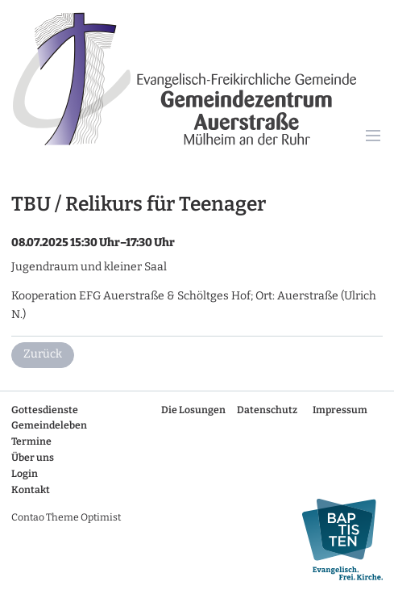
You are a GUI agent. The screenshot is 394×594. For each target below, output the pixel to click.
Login (24, 473)
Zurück (42, 354)
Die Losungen (193, 410)
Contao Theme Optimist (66, 517)
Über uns (32, 457)
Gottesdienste (44, 410)
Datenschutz (267, 410)
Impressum (340, 410)
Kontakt (30, 490)
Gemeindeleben (49, 425)
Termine (31, 441)
